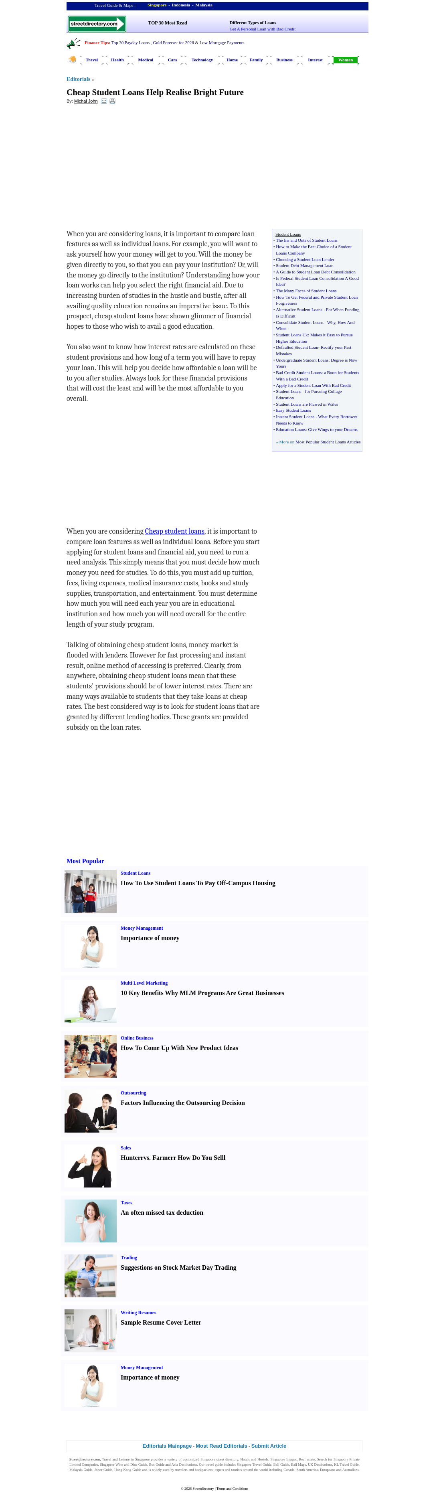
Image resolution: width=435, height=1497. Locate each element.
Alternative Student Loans (299, 309)
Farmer (162, 1157)
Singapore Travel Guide (254, 1465)
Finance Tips (97, 42)
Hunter (131, 1157)
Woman (345, 59)
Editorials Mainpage (167, 1446)
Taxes (126, 1203)
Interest (315, 59)
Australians (350, 1470)
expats (219, 1470)
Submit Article (269, 1446)
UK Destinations (320, 1465)
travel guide (214, 1465)
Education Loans (291, 429)
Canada (288, 1470)
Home (232, 59)
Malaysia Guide (81, 1470)
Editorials (78, 79)
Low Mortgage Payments (222, 42)
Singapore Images (284, 1459)
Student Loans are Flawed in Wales (307, 404)
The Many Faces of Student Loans (306, 290)
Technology (202, 59)
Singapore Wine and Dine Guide (123, 1465)
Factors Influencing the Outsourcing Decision (183, 1102)
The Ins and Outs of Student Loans (306, 240)
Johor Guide (103, 1470)
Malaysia (203, 4)
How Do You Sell (201, 1157)
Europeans (327, 1470)
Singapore (157, 4)
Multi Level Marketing (144, 983)
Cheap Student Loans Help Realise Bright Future (155, 92)
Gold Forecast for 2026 (173, 42)
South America (307, 1470)
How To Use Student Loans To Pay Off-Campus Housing (198, 883)
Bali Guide (281, 1465)
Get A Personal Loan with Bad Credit (262, 28)
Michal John (86, 101)
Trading (129, 1257)
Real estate (307, 1459)
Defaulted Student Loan (297, 347)
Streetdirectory (203, 1489)
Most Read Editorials (221, 1446)
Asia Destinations (184, 1465)
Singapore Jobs (80, 1475)
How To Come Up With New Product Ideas (179, 1047)
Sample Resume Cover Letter (161, 1322)
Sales (126, 1148)
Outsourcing (133, 1093)
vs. (147, 1157)
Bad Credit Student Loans (299, 372)
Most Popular (85, 861)
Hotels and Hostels (255, 1459)
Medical (146, 59)
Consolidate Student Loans (300, 322)
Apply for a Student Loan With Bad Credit (313, 385)
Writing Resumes (138, 1312)
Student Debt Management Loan (304, 265)
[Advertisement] (132, 169)
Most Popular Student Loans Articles (328, 441)
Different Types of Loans (253, 22)
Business (284, 59)
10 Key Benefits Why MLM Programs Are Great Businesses (202, 992)
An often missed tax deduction (162, 1212)
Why (331, 322)
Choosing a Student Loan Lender (305, 259)
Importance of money (150, 938)
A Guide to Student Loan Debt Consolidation (316, 271)
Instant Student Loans (295, 416)
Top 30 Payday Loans (130, 42)
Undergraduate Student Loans (302, 360)
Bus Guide (156, 1465)
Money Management (142, 928)
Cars (172, 59)
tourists (236, 1470)
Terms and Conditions (232, 1489)
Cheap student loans (174, 531)
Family (256, 59)
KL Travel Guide (346, 1465)
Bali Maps (298, 1465)
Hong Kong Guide (127, 1470)
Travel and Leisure (115, 1459)
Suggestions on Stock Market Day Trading (179, 1267)
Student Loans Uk (292, 334)
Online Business (137, 1038)
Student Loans (288, 391)
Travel (92, 59)
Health (117, 59)
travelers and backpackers (194, 1470)
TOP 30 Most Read (167, 23)
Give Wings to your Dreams (332, 429)
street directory (227, 1459)
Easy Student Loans (293, 410)
